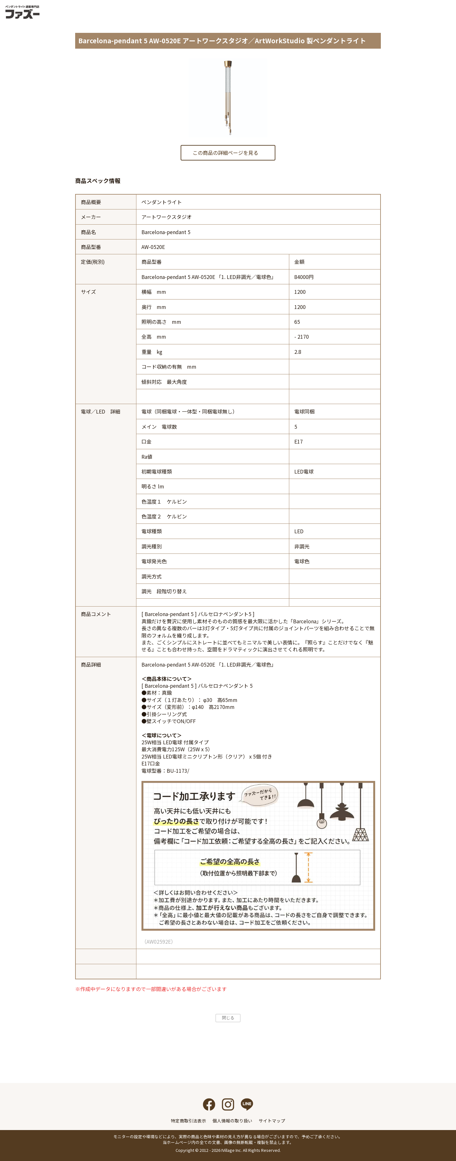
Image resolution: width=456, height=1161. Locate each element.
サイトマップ (272, 1120)
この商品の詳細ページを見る (225, 152)
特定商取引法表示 (188, 1120)
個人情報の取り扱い (232, 1120)
